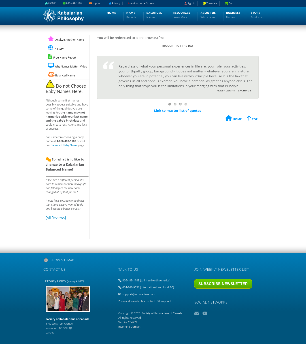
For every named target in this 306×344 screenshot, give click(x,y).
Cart (229, 3)
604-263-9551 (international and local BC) (148, 287)
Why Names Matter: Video (67, 65)
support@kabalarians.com (138, 294)
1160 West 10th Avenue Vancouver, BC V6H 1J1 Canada (67, 325)
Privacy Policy (64, 281)
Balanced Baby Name (64, 145)
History (56, 48)
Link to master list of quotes (177, 110)
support (166, 301)
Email (197, 313)
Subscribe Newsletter (223, 284)
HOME (233, 118)
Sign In (190, 3)
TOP (252, 118)
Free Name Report (62, 56)
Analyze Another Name (66, 40)
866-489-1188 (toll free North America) (146, 280)
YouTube (205, 313)
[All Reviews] (56, 217)
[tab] (153, 261)
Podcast (213, 313)
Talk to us (128, 269)
